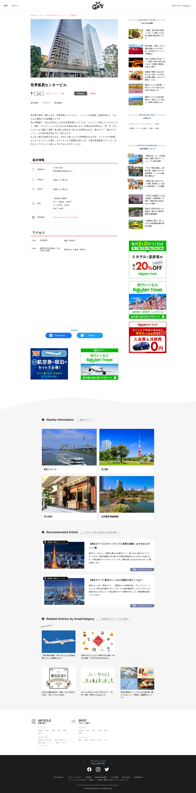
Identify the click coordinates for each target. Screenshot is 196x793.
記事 (6, 5)
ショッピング (42, 745)
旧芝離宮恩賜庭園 (109, 516)
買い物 (92, 740)
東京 (47, 730)
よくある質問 (114, 777)
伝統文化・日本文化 (45, 740)
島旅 (157, 128)
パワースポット (147, 124)
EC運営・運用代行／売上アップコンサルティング (112, 780)
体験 (86, 740)
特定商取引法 (138, 777)
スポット (15, 5)
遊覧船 (132, 128)
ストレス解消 (142, 128)
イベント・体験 (53, 743)
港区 (62, 93)
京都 (53, 730)
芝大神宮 (48, 516)
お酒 (157, 124)
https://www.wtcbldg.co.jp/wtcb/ (66, 217)
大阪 (58, 730)
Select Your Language (180, 5)
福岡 (64, 730)
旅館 (151, 128)
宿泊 (99, 740)
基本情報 (34, 103)
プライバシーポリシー (75, 777)
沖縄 (39, 733)
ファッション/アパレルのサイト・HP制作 (81, 780)
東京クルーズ (50, 469)
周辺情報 (58, 103)
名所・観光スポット (61, 740)
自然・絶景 (42, 743)
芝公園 (104, 469)
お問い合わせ (126, 777)
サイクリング (134, 124)
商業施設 (93, 93)
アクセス (46, 103)
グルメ (64, 743)
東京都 (49, 15)
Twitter (91, 335)
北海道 (40, 730)
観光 (80, 740)
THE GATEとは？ (59, 777)
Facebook (60, 335)
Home (32, 15)
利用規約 (88, 777)
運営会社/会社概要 (100, 777)
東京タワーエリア (52, 93)
